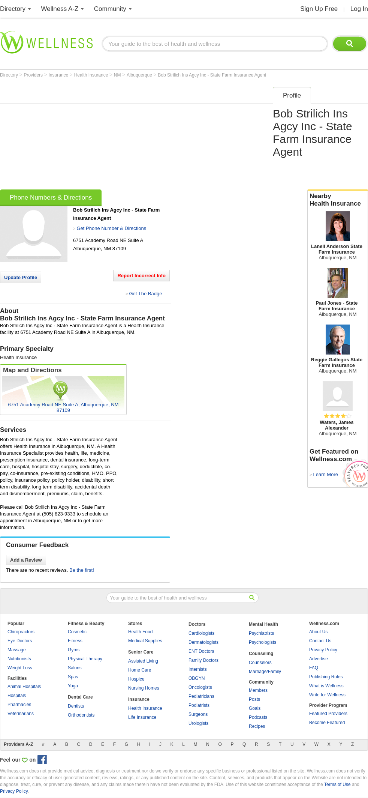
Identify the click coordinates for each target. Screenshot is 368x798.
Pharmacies (19, 704)
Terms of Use (337, 784)
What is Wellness (326, 685)
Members (258, 690)
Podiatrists (198, 705)
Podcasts (258, 717)
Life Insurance (142, 717)
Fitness (75, 640)
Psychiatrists (261, 633)
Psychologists (262, 642)
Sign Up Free (319, 8)
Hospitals (16, 695)
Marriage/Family (265, 671)
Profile (292, 95)
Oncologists (200, 687)
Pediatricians (201, 696)
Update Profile (20, 277)
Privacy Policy (323, 649)
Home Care (139, 670)
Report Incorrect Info (141, 275)
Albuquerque (140, 75)
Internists (197, 669)
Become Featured (327, 722)
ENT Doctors (201, 651)
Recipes (257, 726)
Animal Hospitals (24, 686)
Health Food (140, 631)
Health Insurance (91, 75)
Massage (16, 649)
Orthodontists (81, 715)
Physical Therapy (85, 658)
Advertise (318, 658)
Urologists (198, 723)
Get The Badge (145, 293)
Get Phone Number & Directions (111, 228)
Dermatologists (203, 642)
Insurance (59, 75)
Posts (254, 699)
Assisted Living (143, 661)
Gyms (73, 649)
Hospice (136, 679)
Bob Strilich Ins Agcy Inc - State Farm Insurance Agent (212, 75)
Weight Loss (19, 667)
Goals (254, 708)
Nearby (338, 199)
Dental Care (80, 697)
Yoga (73, 685)
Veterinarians (20, 713)
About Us (318, 631)
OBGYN (196, 678)
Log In (359, 8)
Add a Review (26, 560)
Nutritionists (19, 658)
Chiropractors (20, 631)
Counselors (260, 662)
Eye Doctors (19, 640)
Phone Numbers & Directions (51, 197)
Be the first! (81, 570)
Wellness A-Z (60, 8)
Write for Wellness (327, 694)
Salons (75, 667)
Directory (12, 8)
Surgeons (198, 714)
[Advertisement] (116, 135)
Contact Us (320, 640)
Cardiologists (201, 633)
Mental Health (263, 624)
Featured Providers (328, 713)
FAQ (313, 667)
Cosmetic (77, 631)
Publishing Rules (326, 676)
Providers (34, 75)
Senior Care (140, 652)
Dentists (76, 706)
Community (110, 8)
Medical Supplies (145, 640)
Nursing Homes (143, 688)
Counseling (261, 653)
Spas (73, 676)
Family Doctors (203, 660)
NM (118, 75)
